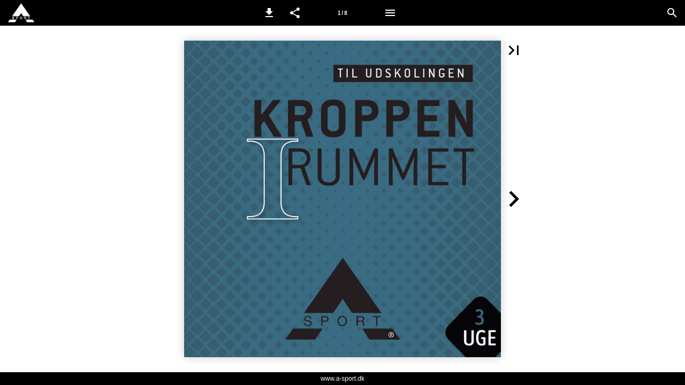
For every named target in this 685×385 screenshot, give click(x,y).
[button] (269, 13)
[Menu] (390, 13)
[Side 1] (342, 13)
